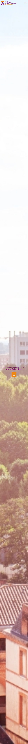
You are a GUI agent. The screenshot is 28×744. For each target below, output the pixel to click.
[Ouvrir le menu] (26, 3)
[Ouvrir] (14, 374)
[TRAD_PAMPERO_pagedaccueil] (8, 4)
